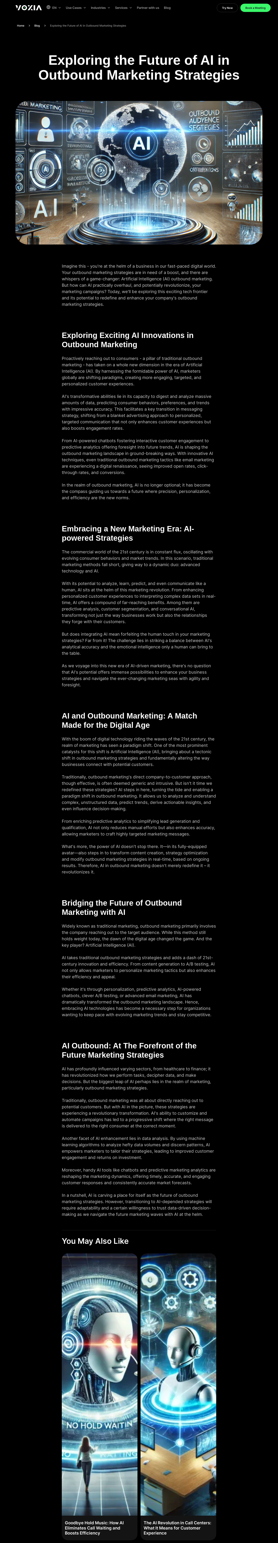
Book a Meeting (255, 7)
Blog (167, 8)
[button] (54, 7)
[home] (28, 7)
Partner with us (148, 8)
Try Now (227, 7)
